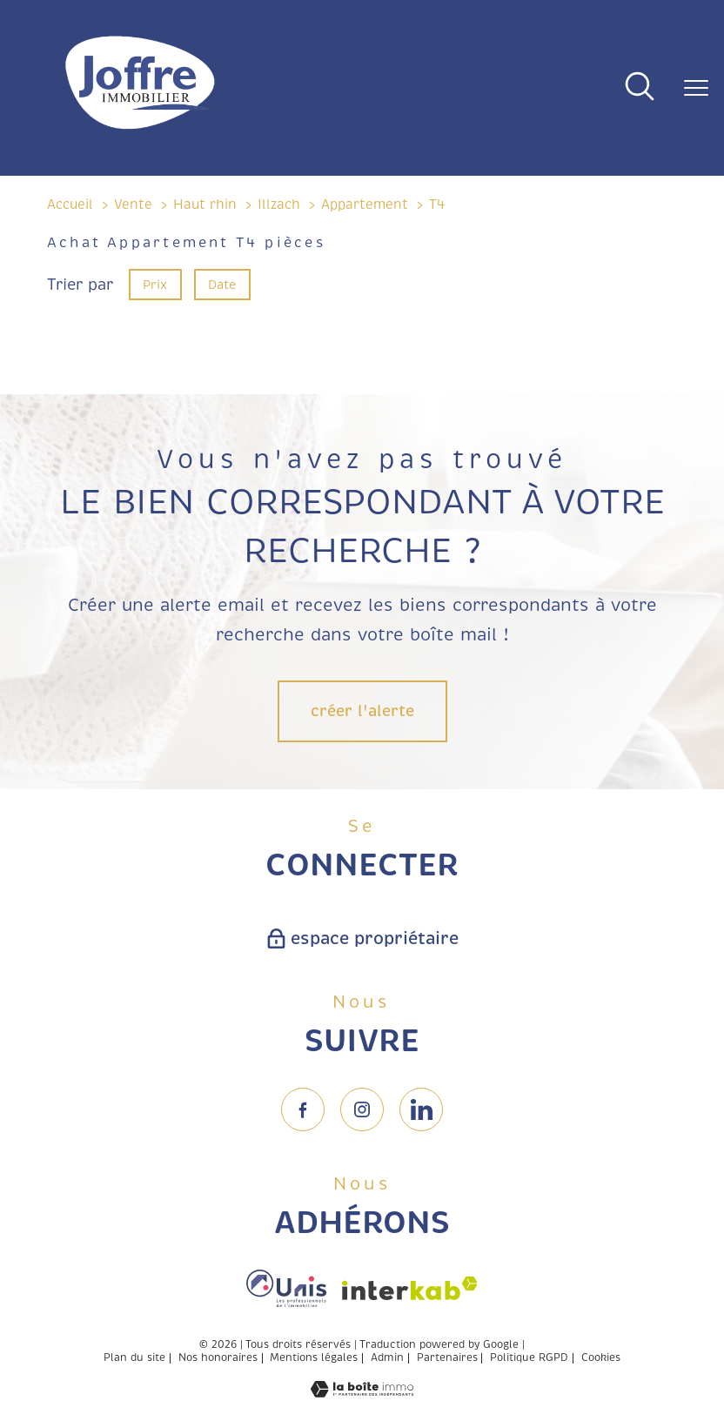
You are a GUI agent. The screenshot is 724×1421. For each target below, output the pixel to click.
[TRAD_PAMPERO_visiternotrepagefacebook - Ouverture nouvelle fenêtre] (303, 1109)
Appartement (364, 204)
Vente (133, 204)
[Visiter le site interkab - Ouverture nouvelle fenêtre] (410, 1288)
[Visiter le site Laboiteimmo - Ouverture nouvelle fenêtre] (362, 1392)
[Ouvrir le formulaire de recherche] (639, 88)
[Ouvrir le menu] (696, 88)
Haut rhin (205, 204)
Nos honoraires (218, 1357)
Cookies (600, 1358)
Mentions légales (314, 1357)
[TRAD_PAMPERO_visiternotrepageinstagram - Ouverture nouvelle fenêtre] (362, 1109)
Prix (155, 284)
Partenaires (447, 1357)
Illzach (279, 204)
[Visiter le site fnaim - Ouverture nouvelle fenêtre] (286, 1288)
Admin (387, 1357)
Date (223, 284)
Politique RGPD (529, 1357)
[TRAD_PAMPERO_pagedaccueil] (140, 130)
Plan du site (134, 1357)
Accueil (70, 204)
